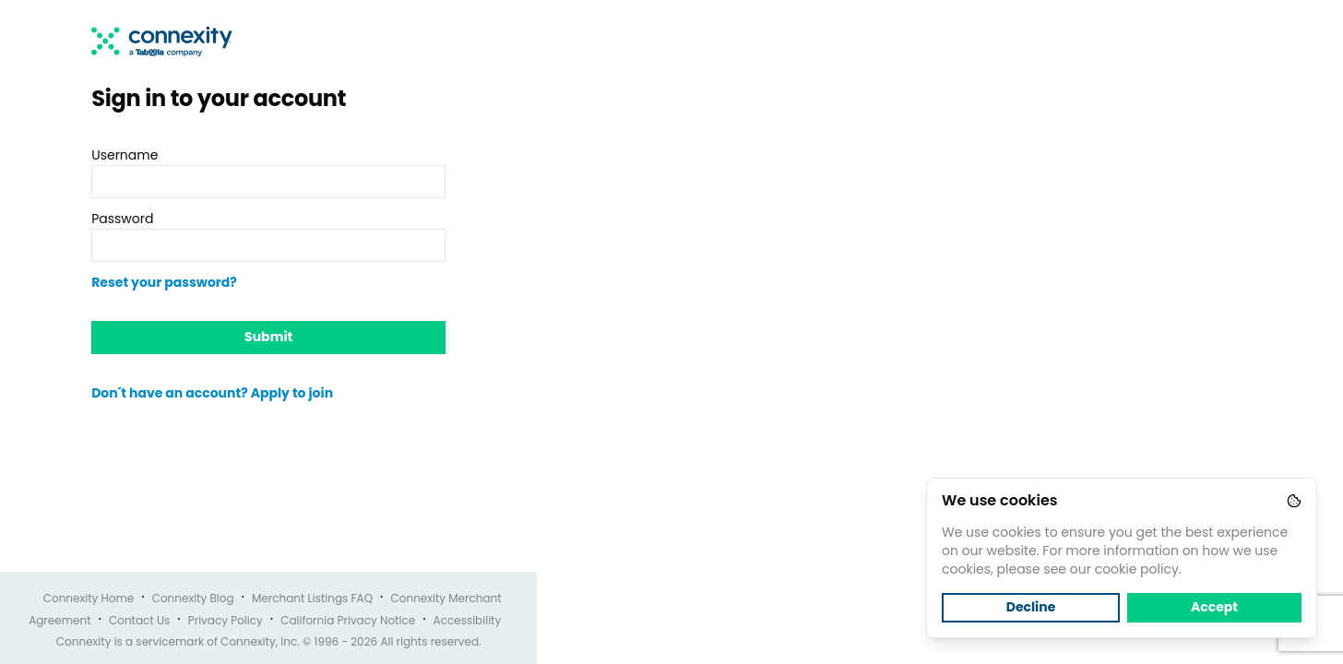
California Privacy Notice (347, 620)
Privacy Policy (225, 620)
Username (124, 155)
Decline (1031, 607)
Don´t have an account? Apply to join (212, 393)
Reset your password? (164, 282)
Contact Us (139, 620)
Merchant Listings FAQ (312, 598)
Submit (268, 336)
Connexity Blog (193, 598)
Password (122, 218)
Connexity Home (89, 598)
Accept (1214, 607)
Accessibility (468, 620)
